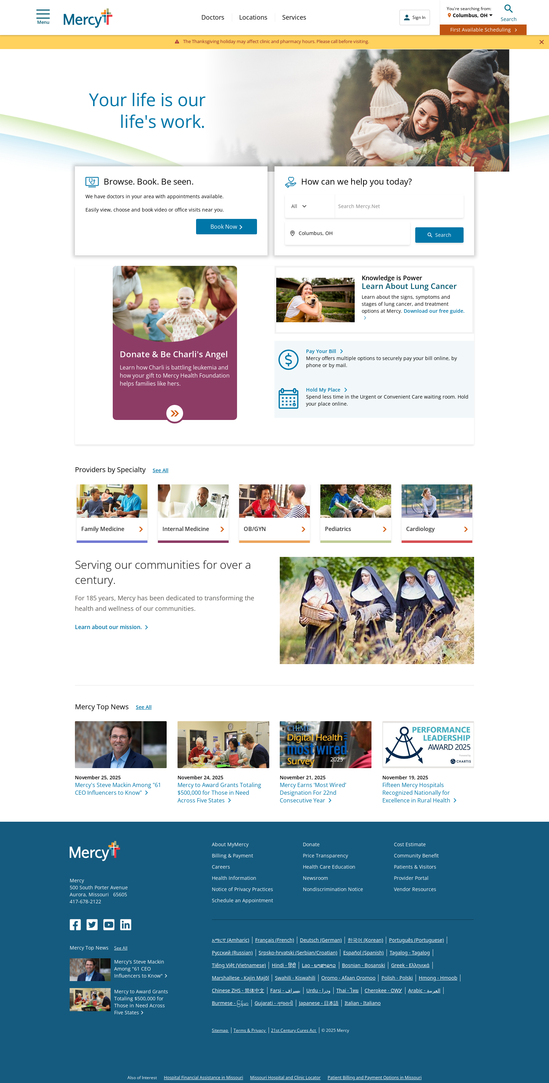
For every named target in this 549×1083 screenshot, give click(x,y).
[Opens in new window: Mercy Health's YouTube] (108, 924)
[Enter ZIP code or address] (347, 233)
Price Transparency (325, 855)
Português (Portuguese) (416, 940)
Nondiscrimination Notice (333, 889)
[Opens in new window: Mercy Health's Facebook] (75, 924)
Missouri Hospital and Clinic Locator (285, 1078)
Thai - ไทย (347, 990)
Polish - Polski (397, 977)
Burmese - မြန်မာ (230, 1003)
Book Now (226, 226)
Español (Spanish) (363, 952)
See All (160, 470)
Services (294, 17)
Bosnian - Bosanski (363, 965)
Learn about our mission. (108, 627)
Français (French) (274, 940)
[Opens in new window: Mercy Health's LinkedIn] (125, 924)
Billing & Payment (232, 855)
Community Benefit (416, 855)
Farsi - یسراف (285, 990)
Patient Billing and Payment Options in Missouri (375, 1078)
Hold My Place (323, 389)
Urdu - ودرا (318, 990)
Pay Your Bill (321, 351)
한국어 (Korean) (365, 940)
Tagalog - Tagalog (410, 952)
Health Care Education (329, 866)
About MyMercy (230, 844)
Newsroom (315, 878)
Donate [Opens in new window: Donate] (311, 844)
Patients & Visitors (415, 866)
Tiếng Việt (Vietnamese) (239, 965)
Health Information (234, 878)
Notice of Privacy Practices (242, 889)
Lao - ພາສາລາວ (319, 965)
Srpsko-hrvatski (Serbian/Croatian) (298, 952)
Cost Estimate (410, 844)
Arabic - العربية (424, 990)
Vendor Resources (415, 889)
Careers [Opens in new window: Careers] (221, 866)
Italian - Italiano (363, 1003)
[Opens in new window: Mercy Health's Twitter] (92, 924)
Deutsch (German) (321, 940)
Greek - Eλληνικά (410, 965)
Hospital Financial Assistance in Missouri (203, 1078)
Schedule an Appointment (242, 900)
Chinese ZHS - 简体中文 (238, 990)
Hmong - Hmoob (438, 977)
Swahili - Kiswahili (295, 977)
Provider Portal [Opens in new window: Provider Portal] (411, 878)
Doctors (212, 17)
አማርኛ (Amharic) (230, 940)
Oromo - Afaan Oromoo (348, 977)
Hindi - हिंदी (284, 965)
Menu (43, 17)
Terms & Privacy (250, 1030)
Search (509, 12)
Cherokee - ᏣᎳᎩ (383, 990)
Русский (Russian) (232, 952)
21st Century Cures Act (294, 1030)
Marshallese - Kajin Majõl (240, 977)
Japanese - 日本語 (319, 1003)
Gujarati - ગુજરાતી (274, 1003)
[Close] (541, 41)
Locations (253, 17)
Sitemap (220, 1030)
